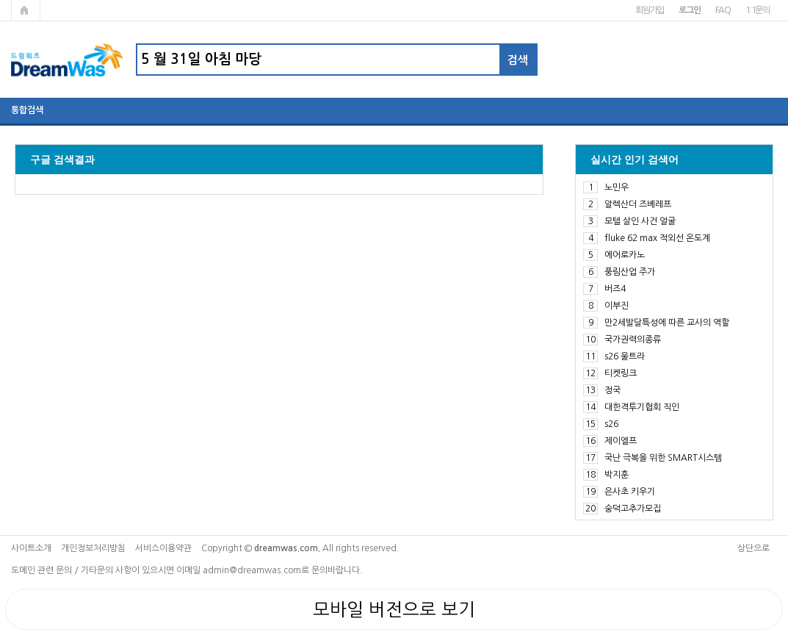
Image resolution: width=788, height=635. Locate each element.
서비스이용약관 (163, 548)
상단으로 (753, 548)
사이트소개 (31, 548)
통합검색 (27, 110)
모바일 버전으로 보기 (394, 609)
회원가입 (649, 10)
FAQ (723, 10)
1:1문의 (757, 10)
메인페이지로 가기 (26, 10)
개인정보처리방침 (93, 548)
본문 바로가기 (0, 0)
